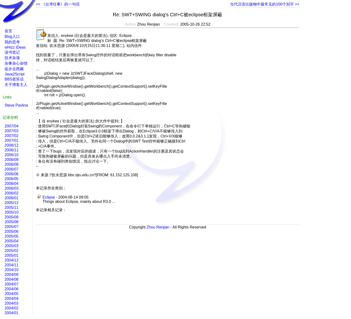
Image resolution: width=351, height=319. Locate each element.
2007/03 (11, 131)
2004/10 (11, 270)
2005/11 (11, 207)
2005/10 (11, 212)
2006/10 (11, 155)
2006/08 (11, 164)
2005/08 (11, 222)
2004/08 (11, 279)
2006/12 (11, 145)
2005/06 (11, 231)
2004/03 (11, 303)
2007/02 (11, 136)
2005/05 (11, 236)
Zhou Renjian (158, 227)
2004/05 (11, 294)
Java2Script (15, 74)
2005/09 (11, 217)
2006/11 (11, 150)
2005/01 (11, 255)
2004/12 (11, 260)
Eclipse (49, 197)
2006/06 (11, 174)
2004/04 (11, 298)
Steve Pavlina (16, 105)
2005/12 (11, 203)
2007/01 (11, 140)
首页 (8, 31)
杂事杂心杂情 (16, 63)
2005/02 (11, 251)
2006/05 (11, 179)
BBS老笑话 (14, 79)
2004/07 (11, 284)
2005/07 (11, 227)
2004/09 (11, 275)
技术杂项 (12, 58)
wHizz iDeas (15, 47)
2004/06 (11, 289)
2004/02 (11, 308)
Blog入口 (12, 36)
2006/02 (11, 193)
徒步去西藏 (14, 69)
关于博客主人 (16, 85)
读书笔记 (12, 52)
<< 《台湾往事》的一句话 (58, 4)
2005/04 (11, 241)
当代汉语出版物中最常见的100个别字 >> (264, 4)
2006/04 (11, 184)
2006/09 (11, 160)
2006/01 (11, 198)
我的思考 (12, 42)
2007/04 (11, 126)
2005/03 (11, 246)
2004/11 (11, 265)
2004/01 (11, 313)
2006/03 (11, 188)
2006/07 (11, 169)
